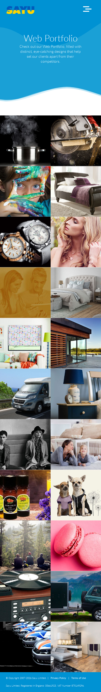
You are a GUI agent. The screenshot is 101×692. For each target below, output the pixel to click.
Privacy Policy (58, 678)
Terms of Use (78, 678)
